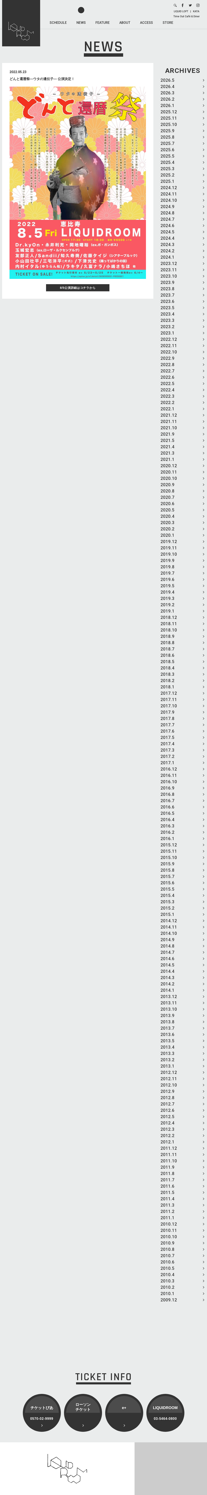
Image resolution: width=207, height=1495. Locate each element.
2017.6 (167, 731)
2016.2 (167, 832)
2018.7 (167, 649)
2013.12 (169, 996)
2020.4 (167, 516)
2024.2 (167, 251)
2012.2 (167, 1136)
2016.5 (167, 813)
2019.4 (167, 592)
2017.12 (169, 693)
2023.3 (167, 320)
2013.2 (167, 1060)
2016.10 (169, 782)
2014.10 (169, 933)
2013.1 (167, 1066)
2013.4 (167, 1047)
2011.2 (167, 1211)
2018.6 (167, 655)
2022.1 (167, 409)
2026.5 (167, 80)
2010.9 (167, 1243)
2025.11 (169, 118)
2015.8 (167, 870)
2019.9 (167, 560)
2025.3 (167, 169)
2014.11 (169, 927)
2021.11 (169, 421)
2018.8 (167, 643)
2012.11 (169, 1079)
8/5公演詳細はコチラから (78, 287)
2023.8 (167, 289)
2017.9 (167, 712)
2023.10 (169, 276)
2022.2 (167, 402)
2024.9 (167, 207)
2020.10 (169, 478)
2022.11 (169, 346)
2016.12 (169, 769)
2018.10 (169, 630)
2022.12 (169, 339)
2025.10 (169, 124)
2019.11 (169, 548)
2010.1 (167, 1294)
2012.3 (167, 1129)
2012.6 (167, 1110)
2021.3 (167, 453)
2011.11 (169, 1154)
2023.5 (167, 308)
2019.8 (167, 567)
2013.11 (169, 1003)
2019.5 (167, 586)
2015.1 (167, 914)
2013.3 (167, 1053)
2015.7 (167, 876)
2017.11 (169, 699)
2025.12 (169, 112)
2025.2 (167, 175)
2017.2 (167, 756)
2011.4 (167, 1199)
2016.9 (167, 788)
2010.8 (167, 1249)
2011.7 (167, 1180)
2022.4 (167, 390)
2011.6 (167, 1186)
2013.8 (167, 1022)
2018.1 (167, 687)
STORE (168, 23)
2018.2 (167, 681)
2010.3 (167, 1281)
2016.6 (167, 807)
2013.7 (167, 1028)
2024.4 (167, 238)
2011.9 (167, 1167)
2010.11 (169, 1230)
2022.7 (167, 371)
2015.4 (167, 895)
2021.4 (167, 447)
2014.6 (167, 959)
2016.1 (167, 839)
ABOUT (124, 23)
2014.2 (167, 984)
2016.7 (167, 801)
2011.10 (169, 1161)
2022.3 (167, 396)
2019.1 (167, 611)
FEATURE (102, 23)
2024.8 (167, 213)
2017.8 (167, 718)
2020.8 (167, 491)
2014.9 (167, 940)
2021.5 (167, 440)
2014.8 (167, 946)
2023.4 (167, 314)
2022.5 (167, 383)
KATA (196, 11)
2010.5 (167, 1268)
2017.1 (167, 763)
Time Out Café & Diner (186, 16)
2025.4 (167, 162)
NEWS (81, 23)
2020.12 (169, 466)
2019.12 (169, 541)
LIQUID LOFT (181, 11)
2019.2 (167, 605)
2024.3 (167, 244)
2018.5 (167, 662)
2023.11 (169, 270)
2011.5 (167, 1192)
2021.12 (169, 415)
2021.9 (167, 434)
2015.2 (167, 908)
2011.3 (167, 1205)
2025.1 (167, 181)
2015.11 (169, 851)
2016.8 (167, 794)
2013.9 (167, 1015)
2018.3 (167, 674)
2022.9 (167, 358)
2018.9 (167, 636)
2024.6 (167, 226)
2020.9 (167, 485)
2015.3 (167, 902)
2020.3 (167, 523)
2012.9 (167, 1091)
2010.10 (169, 1237)
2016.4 (167, 820)
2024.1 (167, 257)
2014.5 (167, 965)
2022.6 (167, 377)
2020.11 (169, 472)
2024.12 (169, 188)
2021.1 (167, 459)
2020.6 (167, 504)
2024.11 (169, 194)
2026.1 (167, 105)
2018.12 (169, 617)
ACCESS (146, 23)
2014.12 (169, 921)
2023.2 (167, 327)
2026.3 (167, 93)
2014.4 (167, 971)
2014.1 (167, 990)
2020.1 (167, 535)
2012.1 (167, 1142)
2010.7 (167, 1256)
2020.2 (167, 529)
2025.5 (167, 156)
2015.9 (167, 864)
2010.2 (167, 1287)
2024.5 (167, 232)
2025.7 (167, 143)
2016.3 (167, 826)
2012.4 (167, 1123)
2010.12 (169, 1224)
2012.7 (167, 1104)
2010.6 (167, 1262)
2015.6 (167, 883)
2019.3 (167, 598)
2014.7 (167, 952)
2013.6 (167, 1034)
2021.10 (169, 428)
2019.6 (167, 579)
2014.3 (167, 978)
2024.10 (169, 200)
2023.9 (167, 282)
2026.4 (167, 86)
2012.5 (167, 1117)
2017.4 (167, 744)
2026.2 (167, 99)
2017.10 (169, 706)
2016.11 (169, 775)
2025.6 (167, 150)
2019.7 (167, 573)
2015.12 (169, 845)
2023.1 (167, 333)
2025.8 (167, 137)
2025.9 (167, 131)
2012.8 (167, 1098)
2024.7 (167, 219)
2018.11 (169, 624)
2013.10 (169, 1009)
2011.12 (169, 1148)
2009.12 (169, 1300)
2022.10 (169, 352)
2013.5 (167, 1041)
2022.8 (167, 365)
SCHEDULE (58, 23)
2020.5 (167, 510)
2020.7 (167, 497)
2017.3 (167, 750)
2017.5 (167, 737)
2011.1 (167, 1218)
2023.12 (169, 263)
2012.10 (169, 1085)
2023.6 (167, 301)
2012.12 (169, 1072)
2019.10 (169, 554)
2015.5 (167, 889)
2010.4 (167, 1275)
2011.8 (167, 1173)
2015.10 (169, 857)
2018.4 (167, 668)
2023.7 (167, 295)
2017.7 (167, 725)
